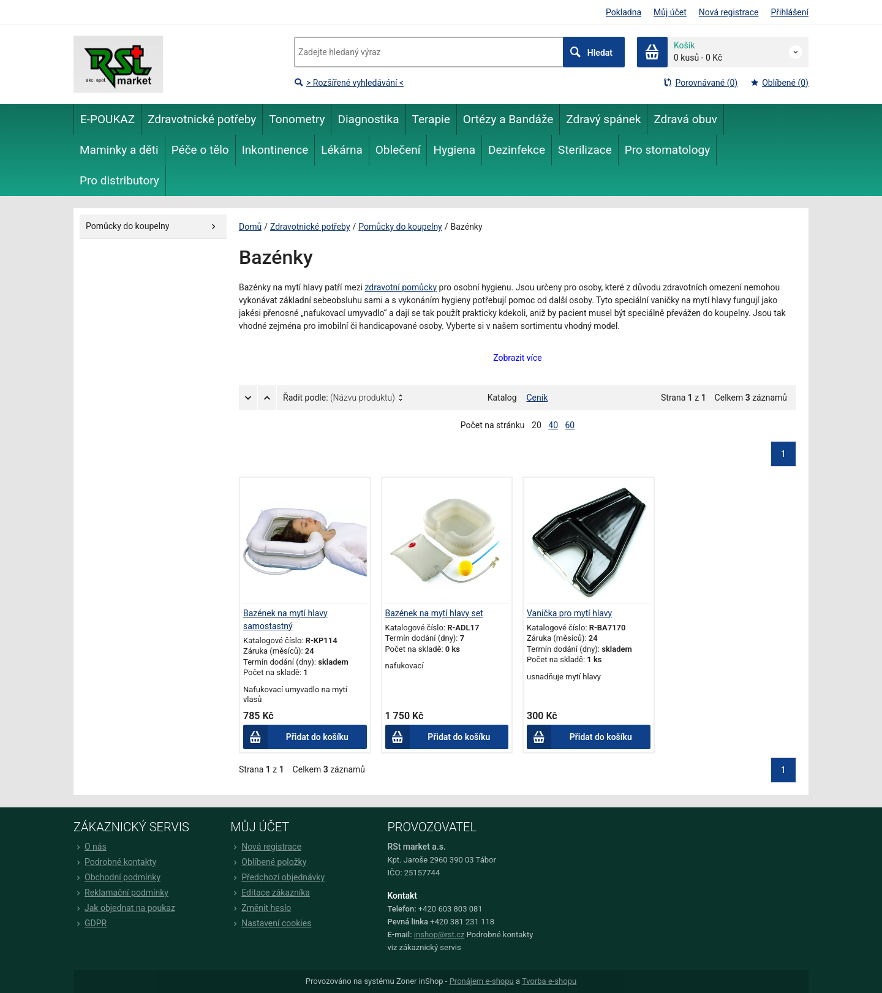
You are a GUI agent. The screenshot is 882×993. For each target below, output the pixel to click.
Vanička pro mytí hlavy (569, 613)
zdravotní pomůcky (401, 287)
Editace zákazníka (270, 892)
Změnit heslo (260, 908)
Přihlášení (790, 12)
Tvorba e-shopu (549, 981)
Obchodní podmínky (117, 877)
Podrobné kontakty (115, 862)
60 (570, 425)
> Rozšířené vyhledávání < (349, 83)
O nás (90, 846)
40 (553, 425)
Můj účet (670, 12)
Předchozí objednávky (277, 877)
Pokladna (623, 12)
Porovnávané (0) (700, 83)
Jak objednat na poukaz (124, 908)
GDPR (90, 923)
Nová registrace (729, 12)
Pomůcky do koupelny (400, 227)
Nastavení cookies (270, 923)
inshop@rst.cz (439, 934)
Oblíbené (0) (779, 83)
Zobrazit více (517, 358)
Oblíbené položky (268, 862)
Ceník (537, 397)
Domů (250, 227)
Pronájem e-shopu (482, 981)
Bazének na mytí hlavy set (434, 613)
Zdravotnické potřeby (310, 227)
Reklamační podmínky (121, 892)
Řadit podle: (339, 397)
